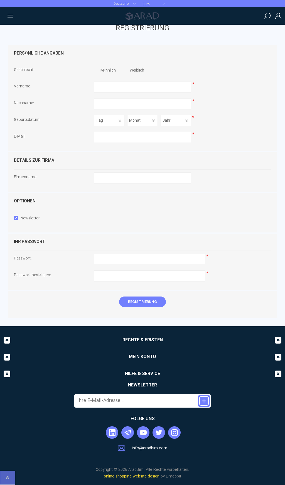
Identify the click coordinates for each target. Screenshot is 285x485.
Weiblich (137, 70)
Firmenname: (25, 177)
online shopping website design (131, 476)
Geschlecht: (24, 70)
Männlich (108, 70)
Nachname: (24, 103)
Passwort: (22, 258)
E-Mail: (19, 136)
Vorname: (22, 86)
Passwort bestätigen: (32, 275)
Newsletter (30, 218)
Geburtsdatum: (27, 120)
